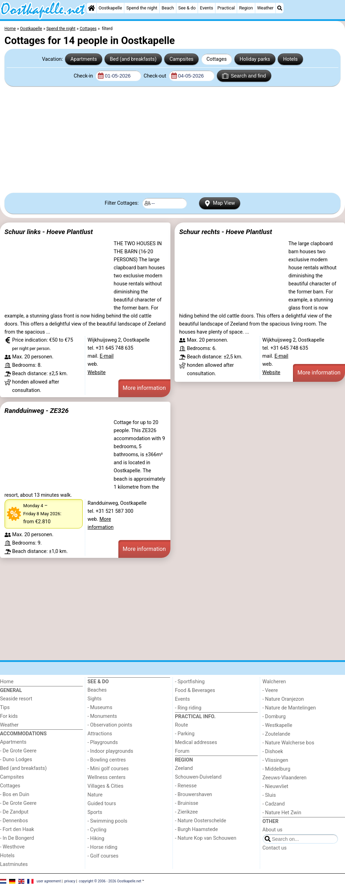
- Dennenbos (14, 821)
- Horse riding (103, 847)
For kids (9, 716)
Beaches (97, 690)
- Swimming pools (107, 821)
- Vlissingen (275, 760)
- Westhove (12, 847)
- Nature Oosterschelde (200, 821)
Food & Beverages (195, 690)
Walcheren (274, 682)
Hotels (290, 59)
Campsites (181, 59)
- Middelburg (277, 769)
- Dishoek (273, 752)
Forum (182, 751)
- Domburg (274, 717)
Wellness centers (107, 777)
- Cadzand (274, 804)
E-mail (107, 356)
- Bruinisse (186, 803)
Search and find (244, 76)
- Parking (184, 734)
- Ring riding (188, 708)
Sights (95, 699)
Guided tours (102, 804)
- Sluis (269, 795)
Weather (265, 7)
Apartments (84, 59)
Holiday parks (255, 59)
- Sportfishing (190, 682)
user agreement (49, 881)
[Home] (91, 8)
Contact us (275, 848)
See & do (187, 7)
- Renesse (186, 786)
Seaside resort (16, 699)
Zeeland (184, 768)
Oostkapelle (110, 7)
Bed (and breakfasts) (133, 59)
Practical (226, 7)
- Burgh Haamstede (196, 829)
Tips (5, 708)
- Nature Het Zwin (282, 813)
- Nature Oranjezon (283, 699)
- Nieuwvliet (275, 786)
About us (272, 830)
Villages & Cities (106, 786)
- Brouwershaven (193, 794)
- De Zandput (14, 812)
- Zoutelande (277, 734)
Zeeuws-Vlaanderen (285, 778)
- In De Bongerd (17, 838)
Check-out (155, 76)
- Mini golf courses (108, 769)
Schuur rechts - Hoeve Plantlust (225, 232)
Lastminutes (14, 864)
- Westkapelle (277, 725)
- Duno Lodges (16, 760)
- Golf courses (103, 856)
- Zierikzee (186, 812)
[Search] (280, 8)
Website (97, 373)
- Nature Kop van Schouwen (205, 838)
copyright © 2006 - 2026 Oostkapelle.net (110, 881)
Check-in (84, 76)
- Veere (270, 690)
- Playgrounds (103, 742)
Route (181, 725)
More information (144, 388)
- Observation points (110, 725)
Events (206, 7)
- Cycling (97, 830)
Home (7, 682)
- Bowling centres (107, 760)
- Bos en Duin (14, 794)
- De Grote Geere (18, 751)
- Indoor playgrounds (110, 751)
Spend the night (141, 7)
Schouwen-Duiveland (198, 777)
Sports (95, 812)
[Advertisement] (172, 140)
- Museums (100, 708)
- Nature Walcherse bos (288, 743)
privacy (69, 881)
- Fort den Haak (17, 829)
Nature (95, 795)
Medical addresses (196, 742)
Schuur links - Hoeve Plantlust (49, 232)
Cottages (216, 59)
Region (246, 7)
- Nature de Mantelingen (289, 708)
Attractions (100, 734)
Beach (168, 7)
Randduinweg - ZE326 (37, 411)
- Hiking (96, 838)
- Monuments (102, 716)
